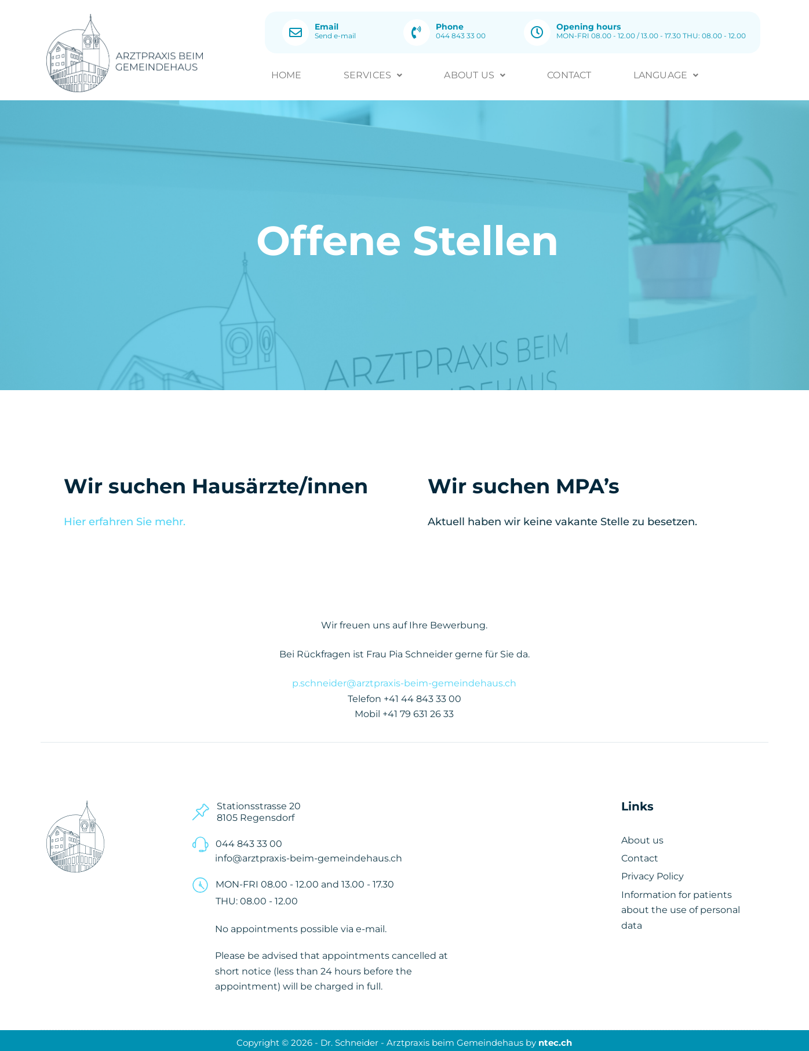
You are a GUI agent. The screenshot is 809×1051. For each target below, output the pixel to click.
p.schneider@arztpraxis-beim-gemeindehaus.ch (404, 679)
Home (286, 72)
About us (474, 72)
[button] (373, 73)
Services (373, 72)
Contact (569, 72)
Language (666, 72)
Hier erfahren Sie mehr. (124, 517)
